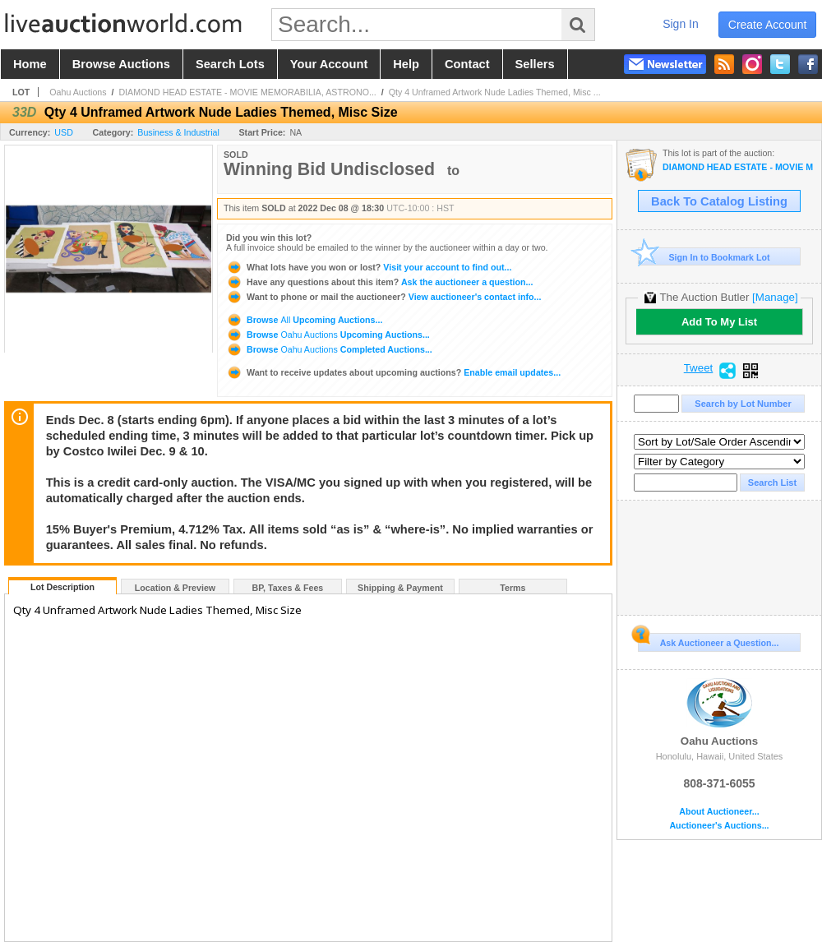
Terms (512, 588)
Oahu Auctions (77, 92)
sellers (535, 64)
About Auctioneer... (719, 811)
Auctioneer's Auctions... (719, 825)
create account (767, 24)
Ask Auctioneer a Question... (708, 640)
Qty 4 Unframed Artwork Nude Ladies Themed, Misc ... (495, 92)
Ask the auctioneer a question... (379, 282)
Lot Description (62, 587)
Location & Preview (175, 588)
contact (467, 64)
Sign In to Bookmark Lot (704, 256)
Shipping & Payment (400, 588)
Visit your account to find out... (368, 267)
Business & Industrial (178, 132)
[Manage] (775, 297)
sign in (681, 23)
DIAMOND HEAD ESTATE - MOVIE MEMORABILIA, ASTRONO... (247, 92)
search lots (230, 64)
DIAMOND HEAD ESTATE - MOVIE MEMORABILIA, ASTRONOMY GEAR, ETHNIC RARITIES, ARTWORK (738, 167)
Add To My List (719, 322)
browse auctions (121, 64)
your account (328, 64)
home (30, 64)
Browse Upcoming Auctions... (304, 320)
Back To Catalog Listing (719, 201)
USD (63, 132)
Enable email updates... (393, 372)
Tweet (698, 368)
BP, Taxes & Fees (288, 588)
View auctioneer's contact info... (383, 297)
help (406, 64)
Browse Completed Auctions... (329, 349)
